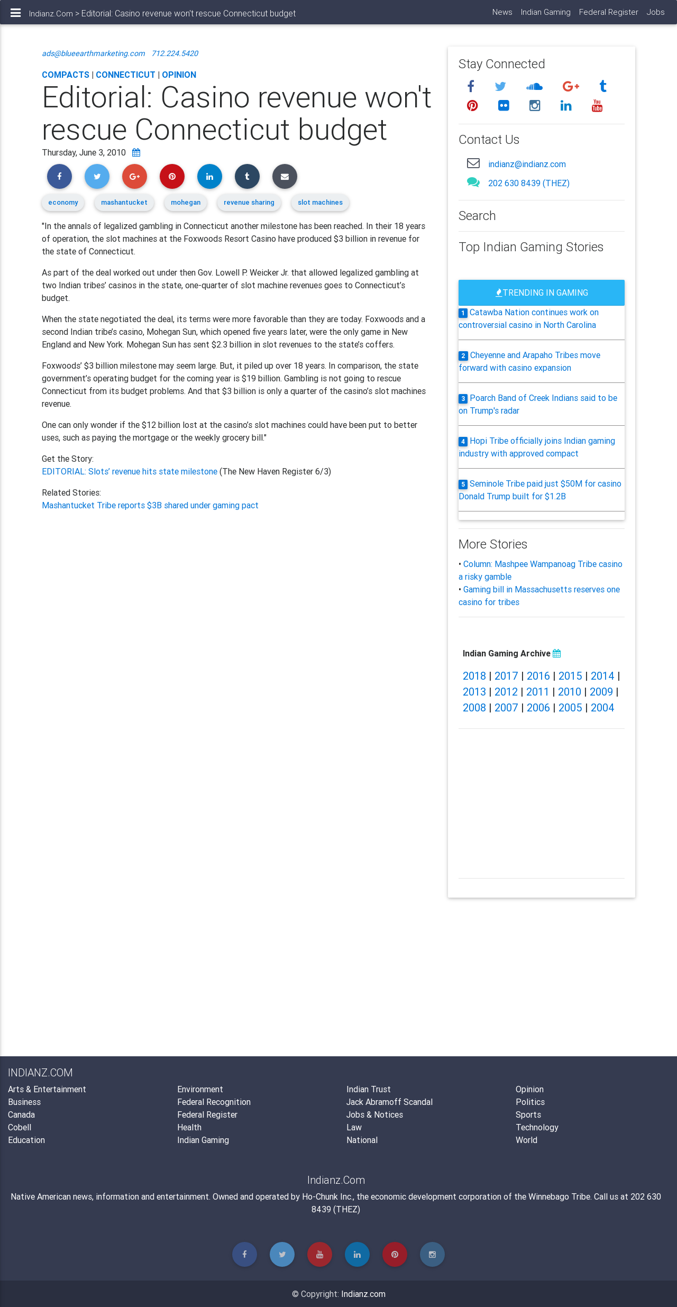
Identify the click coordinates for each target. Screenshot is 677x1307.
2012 (506, 691)
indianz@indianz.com (527, 164)
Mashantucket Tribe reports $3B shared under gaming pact (150, 505)
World (526, 1140)
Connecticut (125, 74)
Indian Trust (368, 1089)
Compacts (65, 74)
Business (24, 1101)
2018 (474, 675)
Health (189, 1127)
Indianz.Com (51, 18)
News (502, 16)
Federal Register (608, 16)
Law (354, 1127)
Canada (21, 1114)
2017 (506, 675)
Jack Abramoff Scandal (389, 1101)
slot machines (320, 202)
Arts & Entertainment (47, 1089)
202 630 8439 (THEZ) (529, 183)
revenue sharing (249, 202)
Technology (537, 1127)
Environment (200, 1089)
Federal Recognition (214, 1101)
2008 (474, 707)
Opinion (179, 74)
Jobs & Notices (374, 1114)
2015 (570, 675)
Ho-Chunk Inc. (327, 1196)
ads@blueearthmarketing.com (93, 53)
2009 (601, 691)
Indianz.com (363, 1293)
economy (63, 202)
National (362, 1140)
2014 (603, 675)
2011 (538, 691)
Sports (528, 1114)
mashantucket (124, 202)
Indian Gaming (545, 16)
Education (26, 1140)
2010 (569, 691)
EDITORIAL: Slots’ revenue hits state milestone (130, 471)
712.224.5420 (174, 53)
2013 (474, 691)
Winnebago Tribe (559, 1196)
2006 (538, 707)
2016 (538, 675)
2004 (603, 707)
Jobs (655, 16)
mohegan (185, 202)
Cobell (19, 1127)
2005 (570, 707)
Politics (530, 1101)
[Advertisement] (237, 628)
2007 (506, 707)
